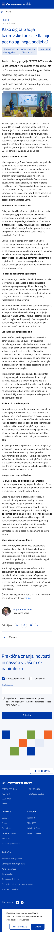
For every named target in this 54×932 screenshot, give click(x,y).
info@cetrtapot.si (36, 793)
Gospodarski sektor (15, 678)
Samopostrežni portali (11, 879)
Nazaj (8, 11)
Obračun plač (7, 874)
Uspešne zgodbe (9, 833)
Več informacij (20, 926)
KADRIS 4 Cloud (33, 828)
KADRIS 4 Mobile (34, 833)
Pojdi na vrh (44, 771)
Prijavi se (27, 715)
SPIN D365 (31, 823)
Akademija (6, 838)
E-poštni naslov (7, 685)
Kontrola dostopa (9, 869)
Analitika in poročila (10, 889)
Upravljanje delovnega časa (13, 863)
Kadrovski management (12, 858)
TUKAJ (27, 598)
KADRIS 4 (31, 818)
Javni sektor (39, 678)
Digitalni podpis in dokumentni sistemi (18, 884)
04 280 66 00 (34, 789)
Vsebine (13, 637)
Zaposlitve (6, 828)
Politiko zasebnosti (36, 701)
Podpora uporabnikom (11, 843)
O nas (4, 823)
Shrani (38, 926)
